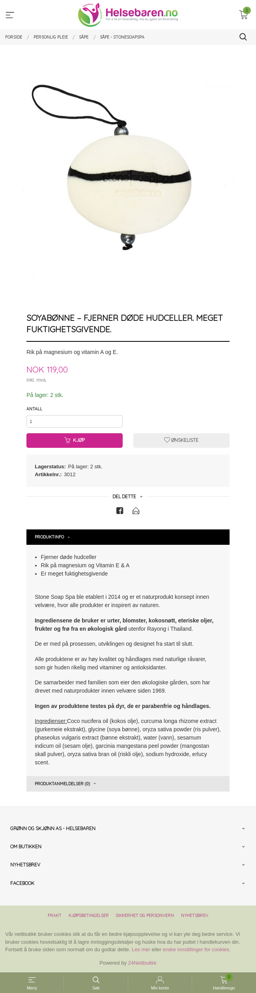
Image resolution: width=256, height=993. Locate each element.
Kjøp (74, 440)
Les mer (141, 949)
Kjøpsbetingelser (89, 915)
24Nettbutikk (142, 963)
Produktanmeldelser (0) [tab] (62, 783)
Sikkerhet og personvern (145, 915)
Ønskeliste (181, 440)
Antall (34, 409)
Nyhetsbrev (194, 915)
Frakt (55, 915)
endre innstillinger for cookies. (197, 949)
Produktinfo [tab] (49, 537)
